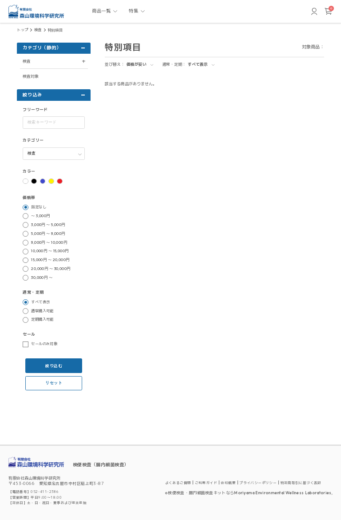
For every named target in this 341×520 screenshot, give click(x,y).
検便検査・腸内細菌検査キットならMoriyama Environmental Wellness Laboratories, (250, 492)
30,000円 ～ (41, 277)
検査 (37, 30)
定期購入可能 (42, 319)
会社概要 (228, 482)
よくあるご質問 (178, 482)
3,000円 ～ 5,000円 (48, 224)
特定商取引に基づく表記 (301, 482)
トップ (22, 30)
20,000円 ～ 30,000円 (50, 268)
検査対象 (31, 76)
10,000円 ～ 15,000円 (49, 251)
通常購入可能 (42, 311)
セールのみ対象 (44, 343)
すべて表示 (40, 302)
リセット (53, 383)
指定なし (38, 207)
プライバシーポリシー (258, 482)
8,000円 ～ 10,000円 (49, 242)
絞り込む (53, 365)
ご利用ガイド (206, 482)
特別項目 (55, 30)
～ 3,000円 (40, 216)
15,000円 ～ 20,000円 (50, 260)
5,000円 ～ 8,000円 (48, 233)
